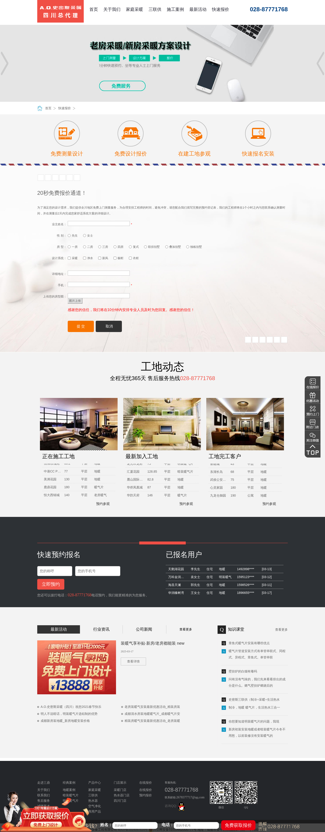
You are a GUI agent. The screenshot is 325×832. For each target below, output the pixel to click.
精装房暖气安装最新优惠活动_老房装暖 (152, 721)
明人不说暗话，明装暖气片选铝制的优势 (69, 714)
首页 (93, 9)
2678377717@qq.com (190, 797)
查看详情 (133, 661)
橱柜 (118, 258)
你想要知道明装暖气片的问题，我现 (254, 721)
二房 (88, 247)
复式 (134, 247)
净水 (88, 258)
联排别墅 (152, 247)
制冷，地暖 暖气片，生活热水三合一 (254, 707)
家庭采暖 (134, 9)
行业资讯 (101, 629)
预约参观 (101, 504)
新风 (103, 258)
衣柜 (134, 258)
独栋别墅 (194, 247)
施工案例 (175, 9)
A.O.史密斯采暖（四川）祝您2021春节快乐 (71, 707)
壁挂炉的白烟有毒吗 (243, 671)
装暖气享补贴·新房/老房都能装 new (152, 643)
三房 (103, 247)
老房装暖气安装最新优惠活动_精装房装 (152, 707)
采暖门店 (120, 790)
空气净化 (94, 806)
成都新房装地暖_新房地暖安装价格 (65, 721)
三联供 (155, 9)
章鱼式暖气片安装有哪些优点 (249, 643)
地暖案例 (69, 790)
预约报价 (145, 795)
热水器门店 (122, 795)
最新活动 (198, 9)
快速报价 (220, 9)
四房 (118, 247)
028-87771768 (79, 595)
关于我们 (112, 9)
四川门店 (120, 800)
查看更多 (185, 629)
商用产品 (94, 811)
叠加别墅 (173, 247)
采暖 (73, 258)
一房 (73, 247)
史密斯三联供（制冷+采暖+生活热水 (254, 699)
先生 (73, 235)
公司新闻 (144, 629)
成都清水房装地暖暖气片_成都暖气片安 (152, 714)
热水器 (93, 800)
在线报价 (145, 790)
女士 (88, 235)
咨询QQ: (175, 806)
